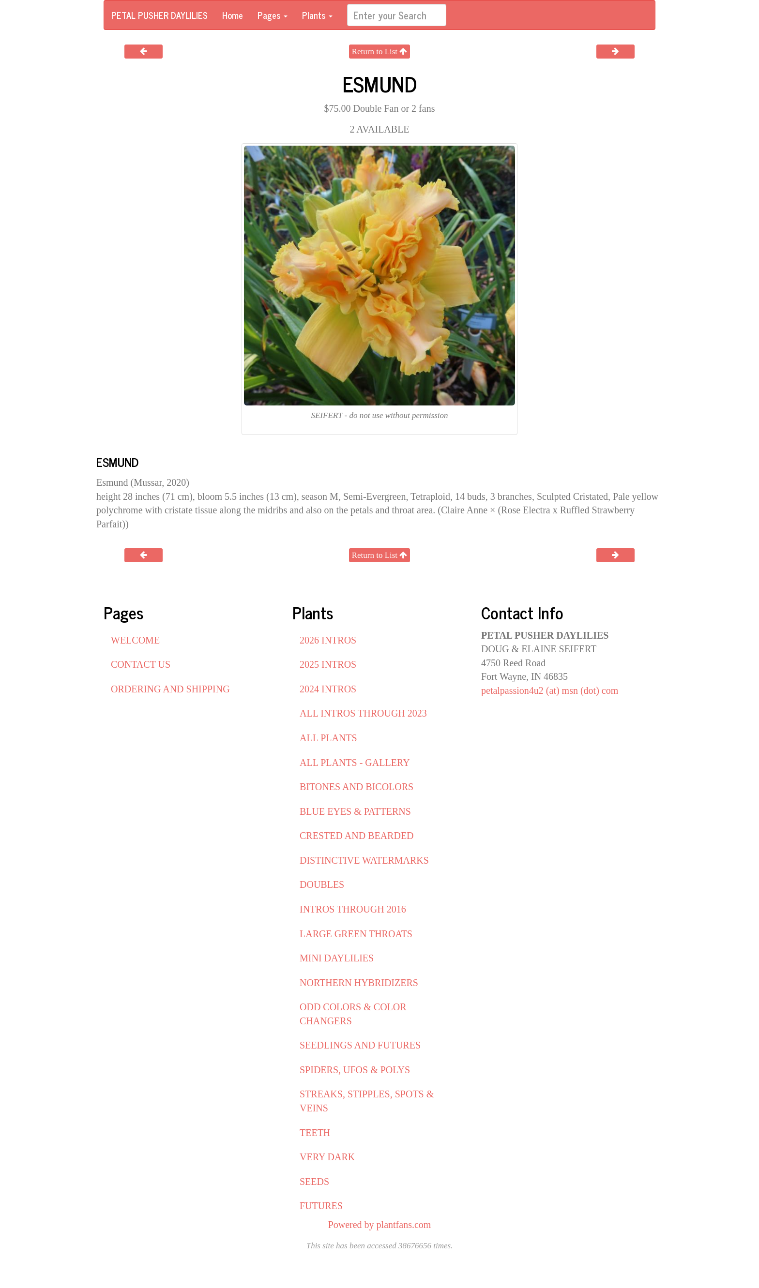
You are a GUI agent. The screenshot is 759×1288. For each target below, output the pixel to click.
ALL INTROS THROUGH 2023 (363, 713)
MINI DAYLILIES (337, 958)
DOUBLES (322, 884)
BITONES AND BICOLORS (356, 786)
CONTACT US (140, 664)
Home (232, 15)
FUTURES (321, 1205)
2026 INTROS (328, 640)
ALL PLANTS (328, 738)
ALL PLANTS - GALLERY (355, 762)
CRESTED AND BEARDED (357, 835)
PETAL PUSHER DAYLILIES (159, 15)
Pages (273, 15)
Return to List (380, 51)
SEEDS (314, 1181)
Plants (317, 15)
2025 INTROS (328, 664)
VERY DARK (327, 1157)
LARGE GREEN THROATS (356, 934)
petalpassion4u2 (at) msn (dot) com (549, 690)
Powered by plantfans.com (379, 1224)
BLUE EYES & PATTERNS (355, 811)
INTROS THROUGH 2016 (353, 909)
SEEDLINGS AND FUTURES (360, 1045)
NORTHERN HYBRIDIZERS (359, 982)
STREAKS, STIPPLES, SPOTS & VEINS (367, 1101)
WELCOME (135, 640)
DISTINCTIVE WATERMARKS (364, 860)
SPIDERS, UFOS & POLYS (355, 1069)
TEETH (315, 1132)
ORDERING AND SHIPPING (170, 689)
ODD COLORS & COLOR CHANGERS (353, 1014)
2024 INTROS (328, 689)
